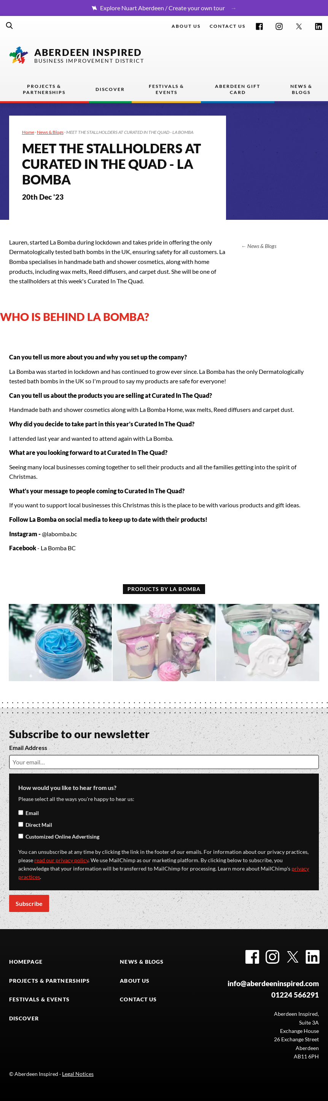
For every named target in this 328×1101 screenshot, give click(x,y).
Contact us (227, 26)
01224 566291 (295, 995)
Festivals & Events (166, 89)
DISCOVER (24, 1018)
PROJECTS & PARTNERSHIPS (49, 980)
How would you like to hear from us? (67, 787)
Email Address (28, 747)
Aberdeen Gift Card (237, 89)
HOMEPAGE (26, 961)
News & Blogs (301, 89)
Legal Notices (78, 1074)
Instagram (279, 26)
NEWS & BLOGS (142, 961)
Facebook (259, 26)
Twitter (299, 26)
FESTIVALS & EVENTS (39, 999)
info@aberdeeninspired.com (273, 983)
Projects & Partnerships (44, 89)
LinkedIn (318, 26)
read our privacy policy (61, 860)
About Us (186, 26)
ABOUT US (135, 980)
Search (9, 25)
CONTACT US (138, 999)
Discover (110, 89)
